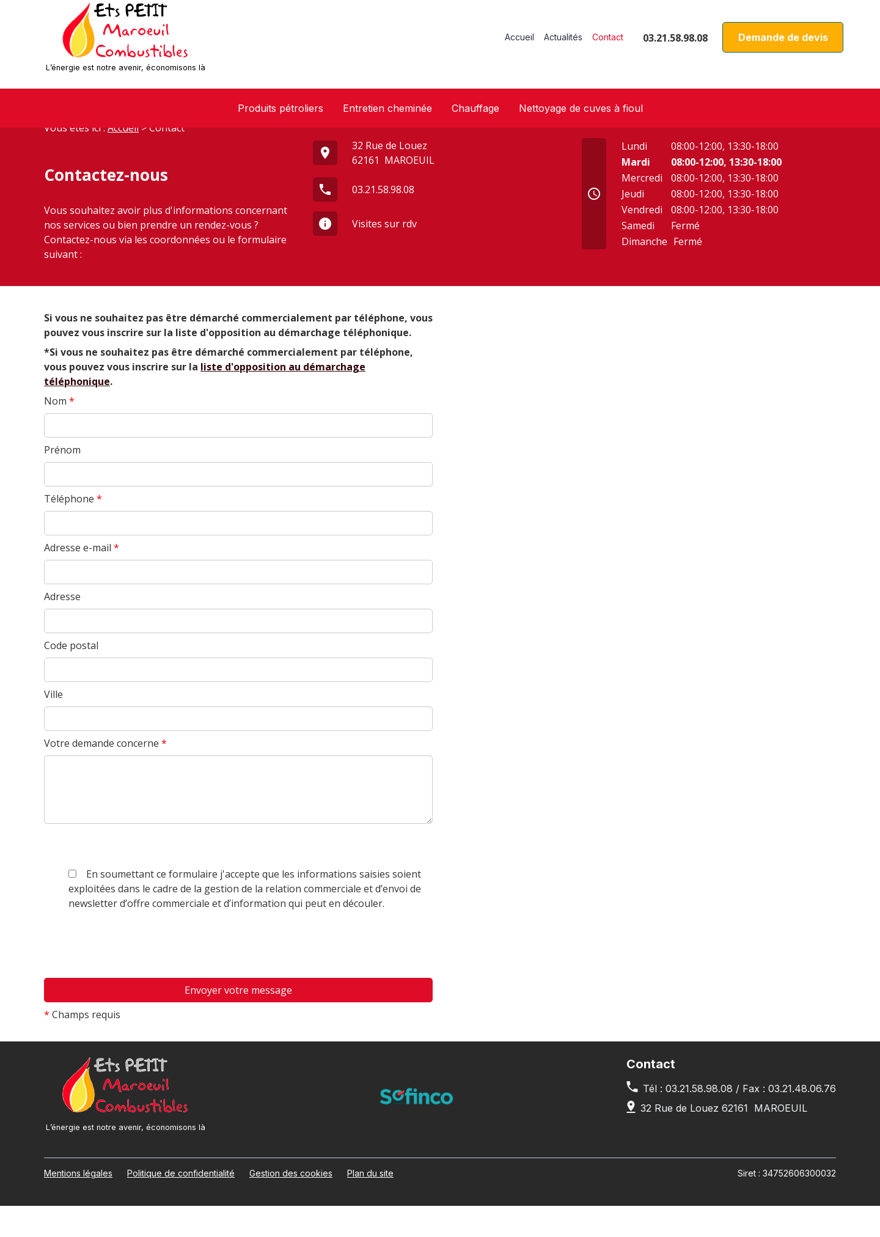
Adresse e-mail (81, 578)
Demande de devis (783, 43)
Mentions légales (78, 1204)
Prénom (62, 481)
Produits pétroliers (280, 108)
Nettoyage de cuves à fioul (581, 108)
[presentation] (137, 1063)
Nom (59, 432)
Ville (53, 725)
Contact (607, 43)
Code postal (71, 676)
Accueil (519, 43)
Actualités (563, 43)
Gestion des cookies (290, 1204)
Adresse (62, 627)
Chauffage (475, 108)
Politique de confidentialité (181, 1204)
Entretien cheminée (387, 108)
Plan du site (370, 1204)
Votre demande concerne (105, 774)
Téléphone (73, 530)
